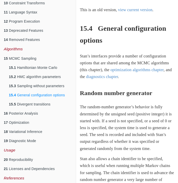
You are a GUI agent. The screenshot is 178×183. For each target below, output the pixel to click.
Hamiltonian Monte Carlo (33, 68)
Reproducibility (18, 160)
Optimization (16, 122)
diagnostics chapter (102, 76)
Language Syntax (20, 12)
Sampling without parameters (36, 86)
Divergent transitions (29, 104)
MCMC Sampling (20, 58)
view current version (135, 10)
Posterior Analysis (21, 113)
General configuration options (37, 95)
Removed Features (22, 40)
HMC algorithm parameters (35, 77)
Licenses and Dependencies (29, 169)
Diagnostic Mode (20, 141)
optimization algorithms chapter (137, 70)
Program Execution (22, 21)
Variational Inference (23, 132)
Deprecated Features (23, 30)
